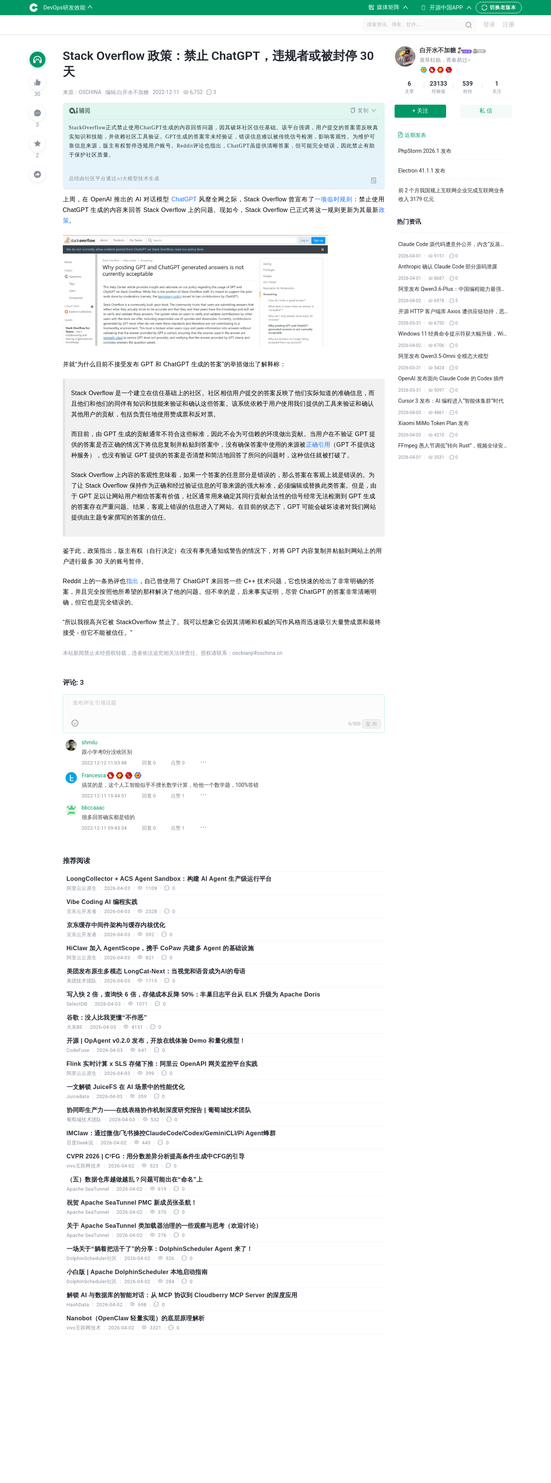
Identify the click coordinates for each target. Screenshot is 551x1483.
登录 (489, 24)
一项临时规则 (334, 199)
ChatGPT (184, 199)
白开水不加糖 (438, 50)
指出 (132, 581)
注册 (509, 24)
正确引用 (318, 444)
